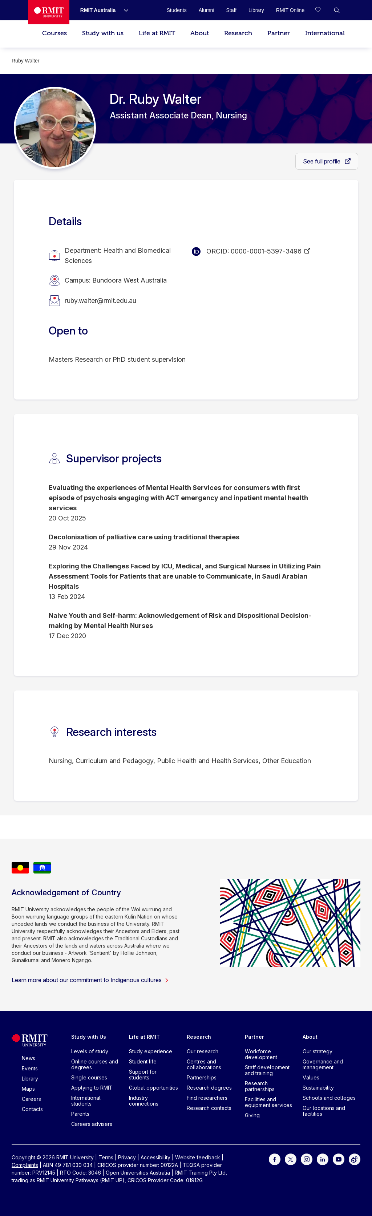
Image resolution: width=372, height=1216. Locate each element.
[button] (336, 10)
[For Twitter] (290, 1159)
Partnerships (202, 1077)
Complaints (25, 1165)
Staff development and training (267, 1070)
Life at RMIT (157, 33)
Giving (252, 1115)
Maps (28, 1089)
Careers (31, 1099)
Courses (54, 33)
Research (238, 33)
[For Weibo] (354, 1159)
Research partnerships (260, 1086)
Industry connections (143, 1101)
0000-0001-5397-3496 (266, 251)
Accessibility (155, 1157)
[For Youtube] (338, 1159)
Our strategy (317, 1051)
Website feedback (197, 1157)
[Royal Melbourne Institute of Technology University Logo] (48, 12)
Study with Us (88, 1037)
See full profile (322, 161)
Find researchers (207, 1098)
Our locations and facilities (324, 1111)
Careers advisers (91, 1124)
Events (30, 1068)
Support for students (143, 1075)
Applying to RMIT (92, 1088)
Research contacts (209, 1108)
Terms (105, 1157)
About (199, 33)
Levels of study (89, 1051)
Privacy (127, 1157)
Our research (202, 1051)
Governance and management (323, 1064)
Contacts (32, 1109)
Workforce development (261, 1054)
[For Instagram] (306, 1159)
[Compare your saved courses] (322, 10)
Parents (80, 1114)
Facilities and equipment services (268, 1102)
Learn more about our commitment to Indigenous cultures (90, 980)
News (28, 1058)
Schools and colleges (329, 1098)
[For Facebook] (274, 1159)
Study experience (150, 1051)
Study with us (103, 33)
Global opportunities (153, 1088)
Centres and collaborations (204, 1064)
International (325, 33)
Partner (278, 33)
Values (311, 1077)
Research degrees (209, 1088)
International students (86, 1101)
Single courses (89, 1077)
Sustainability (318, 1088)
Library (30, 1078)
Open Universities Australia (138, 1173)
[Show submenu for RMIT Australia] (123, 10)
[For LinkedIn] (322, 1159)
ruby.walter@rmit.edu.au (100, 300)
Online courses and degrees (94, 1064)
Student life (143, 1061)
